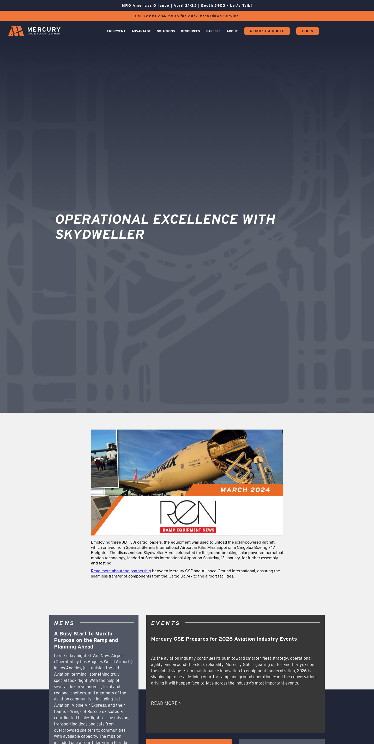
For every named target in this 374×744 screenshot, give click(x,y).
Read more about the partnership (121, 571)
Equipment (116, 31)
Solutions (166, 31)
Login (307, 31)
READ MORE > (166, 703)
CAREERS (213, 31)
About (232, 31)
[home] (34, 31)
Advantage (141, 31)
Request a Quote (267, 31)
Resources (190, 31)
